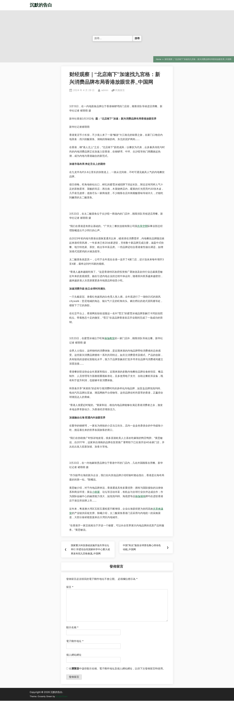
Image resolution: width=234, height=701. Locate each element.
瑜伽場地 (140, 496)
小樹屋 (96, 491)
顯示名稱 (72, 627)
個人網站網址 (73, 655)
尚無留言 (120, 90)
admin (104, 90)
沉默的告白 (41, 5)
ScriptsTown (61, 697)
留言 (69, 587)
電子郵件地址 (75, 641)
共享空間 (142, 226)
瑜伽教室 (109, 338)
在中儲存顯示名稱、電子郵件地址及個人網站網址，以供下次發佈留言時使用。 (117, 668)
